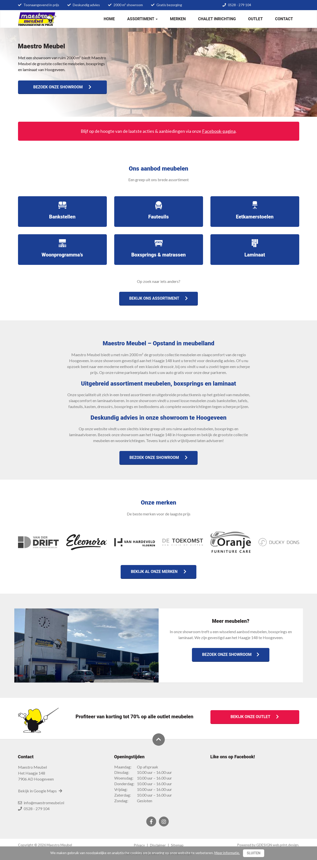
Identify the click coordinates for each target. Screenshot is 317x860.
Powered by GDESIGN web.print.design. (268, 845)
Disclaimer (158, 845)
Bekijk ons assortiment (158, 298)
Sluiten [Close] (254, 853)
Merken (178, 19)
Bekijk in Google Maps (40, 790)
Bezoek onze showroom (62, 87)
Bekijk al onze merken (158, 571)
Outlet (255, 19)
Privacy (139, 845)
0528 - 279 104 (239, 5)
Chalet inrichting (217, 19)
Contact (284, 19)
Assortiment (142, 19)
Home (109, 19)
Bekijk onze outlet (255, 716)
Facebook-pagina (219, 131)
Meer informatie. (227, 853)
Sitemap (177, 845)
